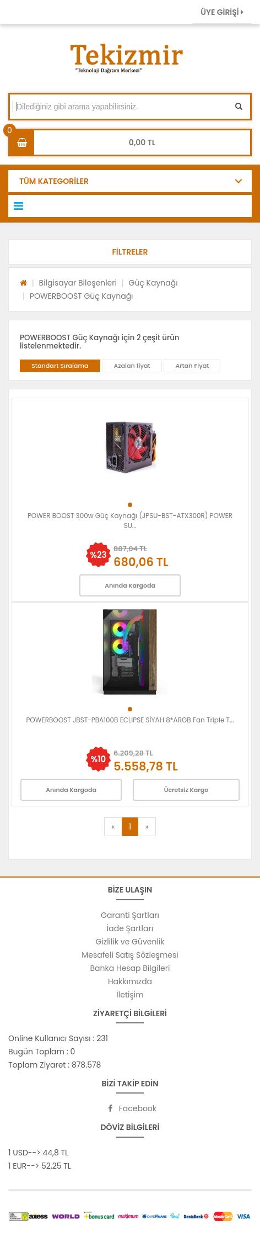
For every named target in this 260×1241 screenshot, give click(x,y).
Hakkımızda (130, 981)
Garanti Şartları (130, 915)
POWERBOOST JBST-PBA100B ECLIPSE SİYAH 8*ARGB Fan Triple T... (130, 720)
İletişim (129, 994)
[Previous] (113, 826)
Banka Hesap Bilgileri (130, 968)
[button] (130, 252)
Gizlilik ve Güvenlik (129, 941)
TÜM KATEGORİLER (54, 181)
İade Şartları (130, 928)
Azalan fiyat (131, 365)
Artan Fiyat (192, 365)
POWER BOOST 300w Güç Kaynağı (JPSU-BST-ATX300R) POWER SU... (130, 520)
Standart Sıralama (60, 365)
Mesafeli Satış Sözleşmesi (130, 954)
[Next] (146, 826)
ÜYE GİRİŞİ (222, 12)
